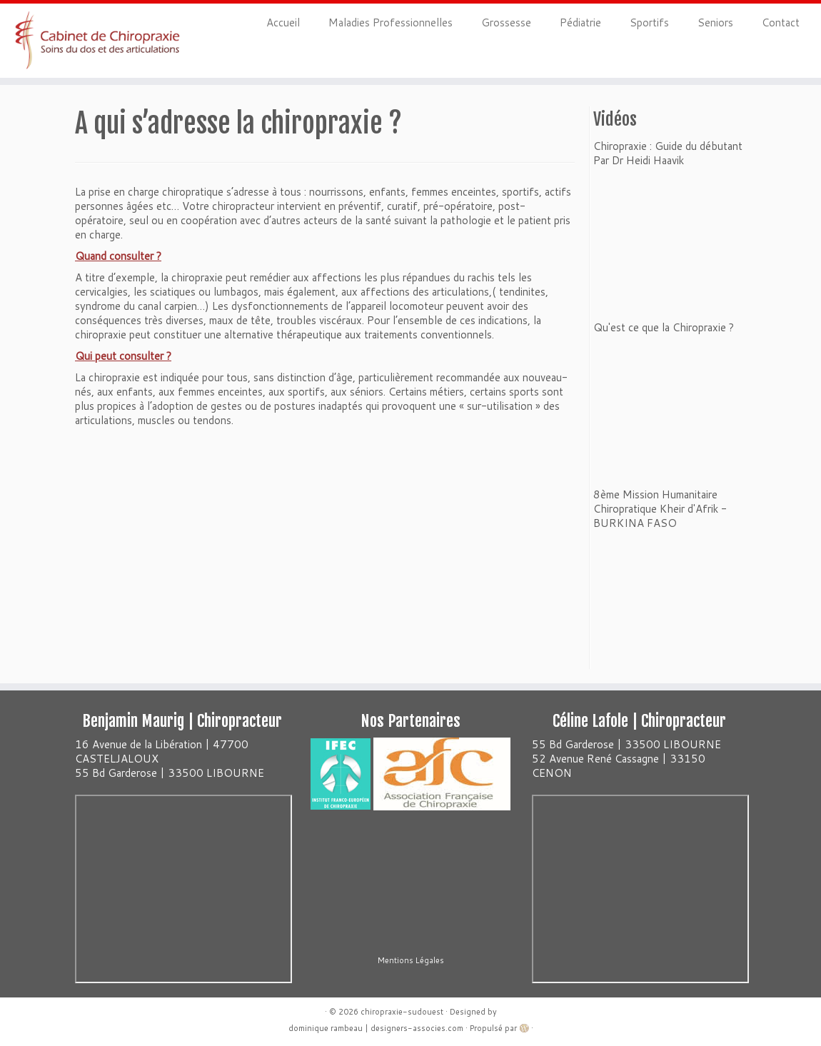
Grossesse (506, 22)
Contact (781, 22)
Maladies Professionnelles (390, 22)
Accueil (283, 22)
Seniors (715, 22)
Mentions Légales (411, 960)
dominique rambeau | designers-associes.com (375, 1028)
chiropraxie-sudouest (402, 1011)
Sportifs (649, 22)
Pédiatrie (580, 22)
